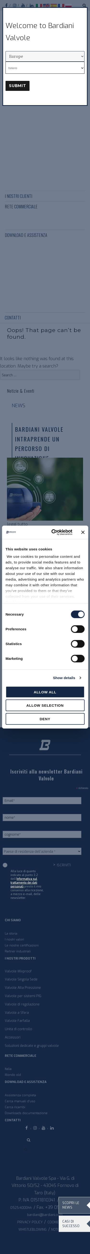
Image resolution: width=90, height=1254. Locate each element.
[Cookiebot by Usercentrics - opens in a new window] (53, 532)
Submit (17, 85)
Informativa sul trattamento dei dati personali (24, 882)
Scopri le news (70, 1205)
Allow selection (45, 705)
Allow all (45, 692)
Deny (45, 719)
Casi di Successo (70, 1223)
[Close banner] (82, 532)
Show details (64, 678)
